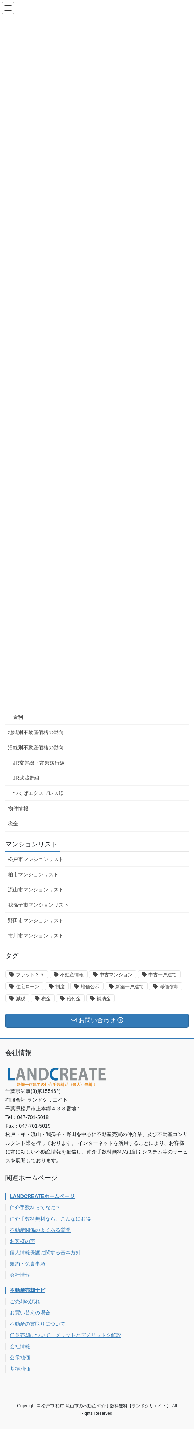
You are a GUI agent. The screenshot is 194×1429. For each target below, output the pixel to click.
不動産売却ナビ (27, 1290)
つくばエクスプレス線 (38, 793)
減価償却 (169, 986)
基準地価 (20, 1369)
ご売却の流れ (25, 1301)
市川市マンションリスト (36, 936)
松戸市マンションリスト (36, 859)
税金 (13, 824)
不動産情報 (72, 974)
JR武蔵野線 (26, 778)
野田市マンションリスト (36, 920)
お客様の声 (22, 1241)
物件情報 (18, 808)
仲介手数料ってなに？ (35, 1207)
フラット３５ (30, 974)
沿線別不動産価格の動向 (36, 747)
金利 (18, 717)
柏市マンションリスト (33, 874)
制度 (60, 986)
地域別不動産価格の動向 (36, 732)
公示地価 (20, 1357)
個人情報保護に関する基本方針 (45, 1252)
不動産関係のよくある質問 (40, 1230)
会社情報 (20, 1275)
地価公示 (90, 986)
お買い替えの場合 (30, 1313)
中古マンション (116, 974)
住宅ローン (27, 986)
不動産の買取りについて (38, 1324)
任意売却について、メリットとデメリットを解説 (65, 1335)
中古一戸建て (162, 974)
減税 (20, 998)
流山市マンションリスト (36, 889)
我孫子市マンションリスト (38, 905)
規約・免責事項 (27, 1264)
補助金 (104, 998)
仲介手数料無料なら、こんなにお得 (50, 1219)
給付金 (74, 998)
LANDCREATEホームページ (42, 1196)
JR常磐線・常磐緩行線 (39, 763)
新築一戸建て (129, 986)
